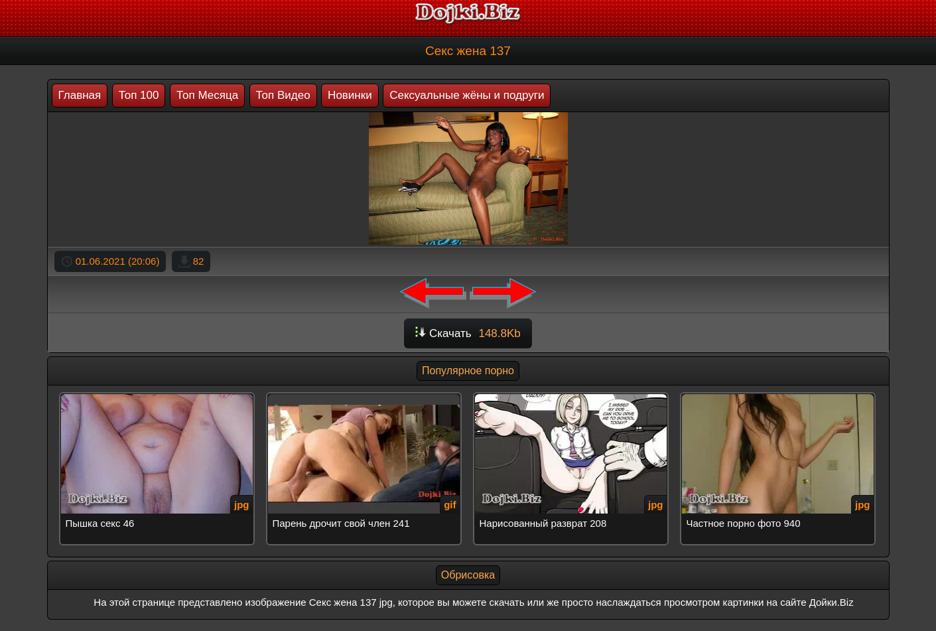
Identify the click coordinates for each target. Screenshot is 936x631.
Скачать (468, 333)
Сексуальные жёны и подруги (466, 95)
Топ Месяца (207, 95)
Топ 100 (139, 95)
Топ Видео (283, 95)
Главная (79, 95)
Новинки (350, 95)
